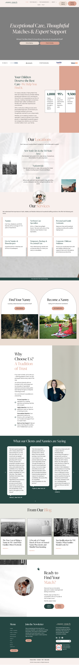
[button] (5, 476)
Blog (11, 649)
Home (27, 2)
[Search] (70, 645)
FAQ (11, 645)
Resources (13, 641)
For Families (34, 2)
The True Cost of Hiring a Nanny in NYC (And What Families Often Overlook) (12, 546)
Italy (11, 647)
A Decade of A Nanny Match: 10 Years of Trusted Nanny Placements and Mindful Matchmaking (39, 548)
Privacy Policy (33, 664)
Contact (12, 651)
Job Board (13, 639)
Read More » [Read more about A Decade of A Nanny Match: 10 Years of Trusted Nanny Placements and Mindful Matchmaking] (32, 555)
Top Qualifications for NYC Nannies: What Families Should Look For (66, 546)
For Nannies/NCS (45, 2)
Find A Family (13, 637)
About (54, 2)
